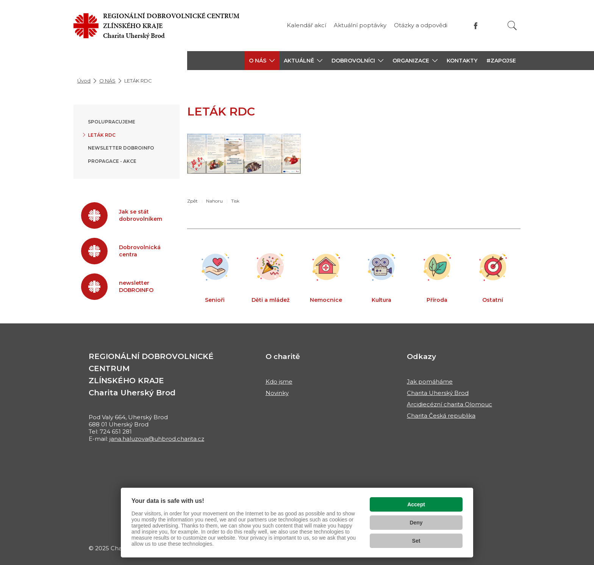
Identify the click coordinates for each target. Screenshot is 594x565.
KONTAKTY (462, 60)
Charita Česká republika (441, 415)
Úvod (84, 81)
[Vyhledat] (512, 25)
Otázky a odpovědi (420, 25)
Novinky (277, 392)
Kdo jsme (279, 381)
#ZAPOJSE (501, 60)
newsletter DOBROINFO (121, 148)
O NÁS (107, 81)
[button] (261, 60)
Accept (416, 504)
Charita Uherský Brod (438, 392)
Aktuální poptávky (360, 25)
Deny (416, 523)
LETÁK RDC (102, 135)
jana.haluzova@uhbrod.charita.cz (156, 438)
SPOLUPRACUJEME (111, 122)
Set (416, 541)
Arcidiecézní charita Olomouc (449, 404)
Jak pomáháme (430, 381)
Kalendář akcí (306, 25)
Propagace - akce (112, 161)
